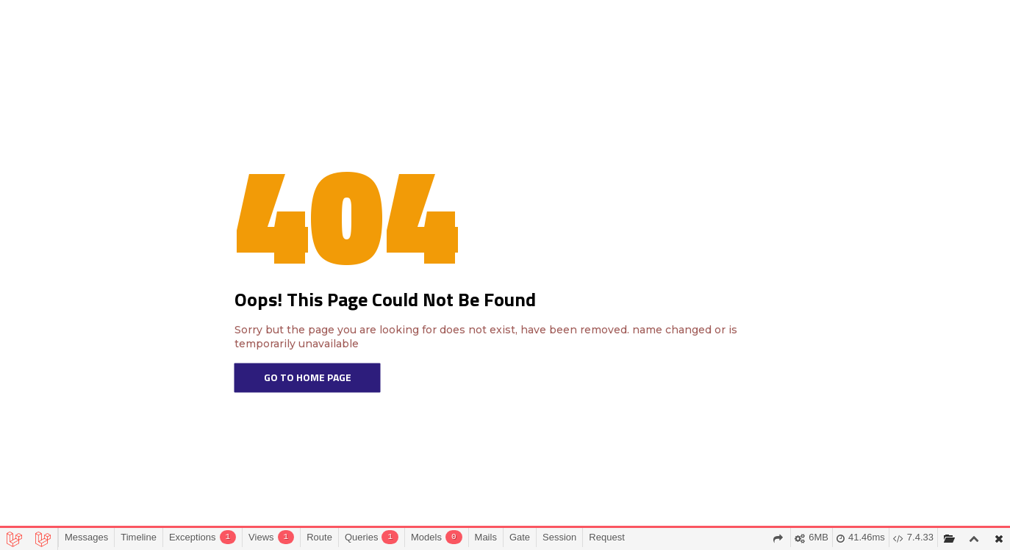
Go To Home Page (307, 377)
